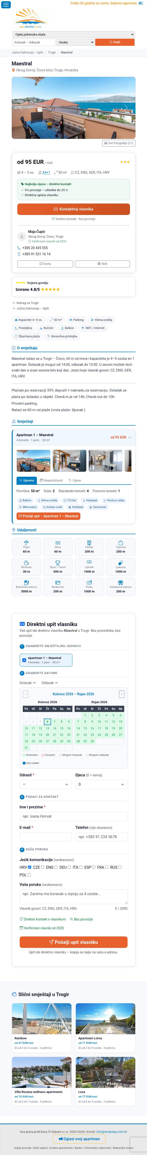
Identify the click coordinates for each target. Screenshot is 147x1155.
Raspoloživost (51, 480)
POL (25, 875)
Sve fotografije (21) (118, 143)
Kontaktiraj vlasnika (73, 209)
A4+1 (46, 172)
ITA (77, 867)
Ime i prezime (33, 807)
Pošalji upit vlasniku (73, 942)
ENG (52, 867)
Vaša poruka (41, 884)
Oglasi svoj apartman (79, 1139)
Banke (78, 1148)
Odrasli (27, 775)
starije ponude (22, 1148)
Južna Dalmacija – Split (27, 52)
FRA (102, 867)
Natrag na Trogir (26, 303)
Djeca (89, 775)
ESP (89, 867)
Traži (114, 42)
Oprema (26, 480)
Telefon (94, 827)
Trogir (52, 52)
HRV (25, 867)
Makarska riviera (123, 1148)
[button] (73, 287)
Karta (45, 264)
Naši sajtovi (40, 1148)
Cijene (75, 480)
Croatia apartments (61, 1148)
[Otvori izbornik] (6, 4)
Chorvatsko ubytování (97, 1148)
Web (102, 264)
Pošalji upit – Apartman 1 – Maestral (48, 516)
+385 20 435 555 (32, 248)
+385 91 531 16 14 (34, 254)
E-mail (26, 827)
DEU (65, 867)
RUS (115, 867)
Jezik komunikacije (47, 859)
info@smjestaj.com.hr (111, 1132)
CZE (38, 867)
